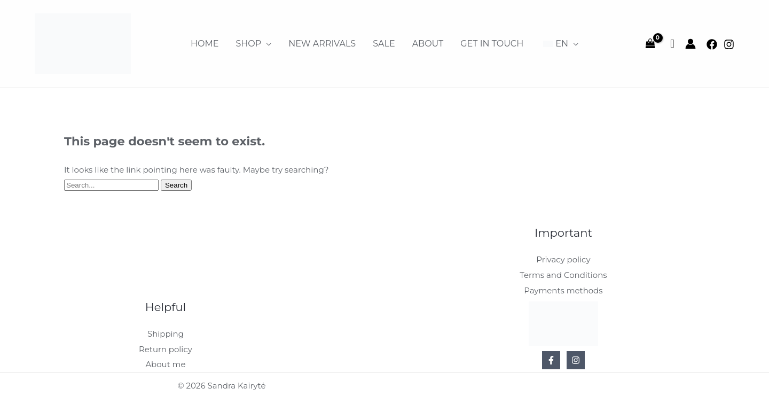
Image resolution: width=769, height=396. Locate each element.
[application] (266, 44)
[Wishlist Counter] (672, 44)
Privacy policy (563, 259)
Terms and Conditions (563, 274)
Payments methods (563, 289)
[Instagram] (729, 44)
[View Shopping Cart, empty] (650, 43)
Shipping (165, 332)
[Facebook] (712, 44)
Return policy (165, 347)
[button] (253, 44)
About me (165, 362)
